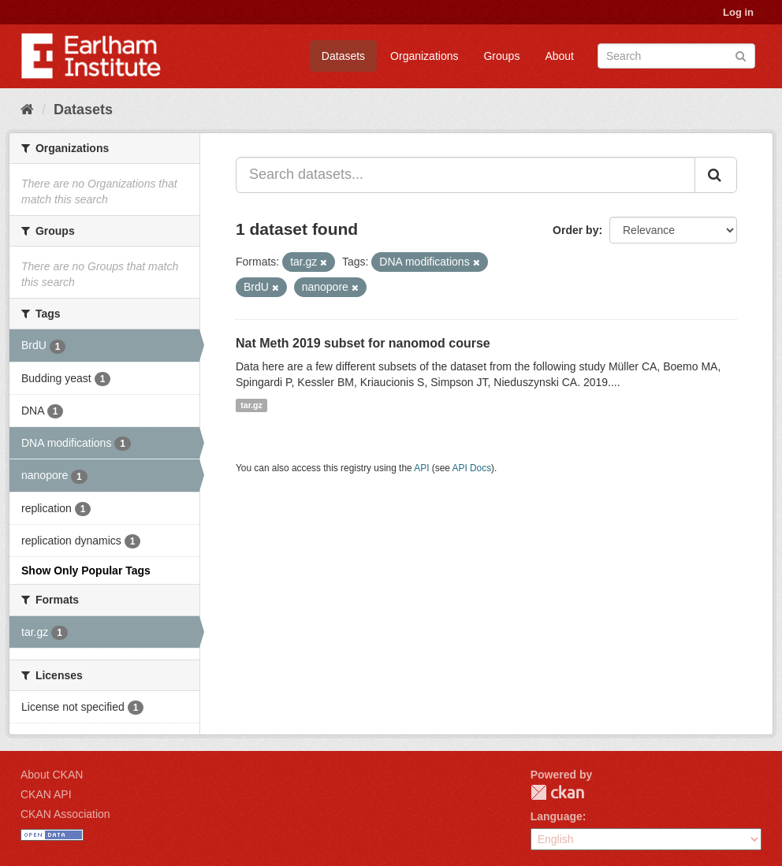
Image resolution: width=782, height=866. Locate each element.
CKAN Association (65, 814)
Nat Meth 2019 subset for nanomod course (363, 343)
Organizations (424, 56)
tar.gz (251, 405)
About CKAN (51, 774)
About (559, 56)
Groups (501, 56)
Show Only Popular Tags (86, 570)
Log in (738, 12)
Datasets (343, 56)
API (421, 468)
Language (557, 816)
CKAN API (46, 794)
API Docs (472, 468)
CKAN (557, 792)
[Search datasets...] (465, 175)
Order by (575, 230)
